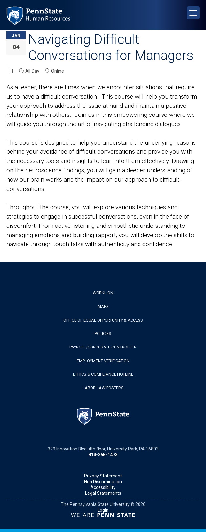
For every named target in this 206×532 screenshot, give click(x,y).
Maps (103, 306)
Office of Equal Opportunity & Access (103, 320)
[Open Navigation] (193, 12)
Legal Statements (103, 493)
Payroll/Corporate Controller (103, 347)
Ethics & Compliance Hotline (103, 374)
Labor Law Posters (103, 387)
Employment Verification (103, 360)
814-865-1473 (103, 454)
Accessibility (103, 487)
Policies (103, 333)
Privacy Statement (103, 475)
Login (103, 510)
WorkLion (103, 292)
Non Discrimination (103, 481)
